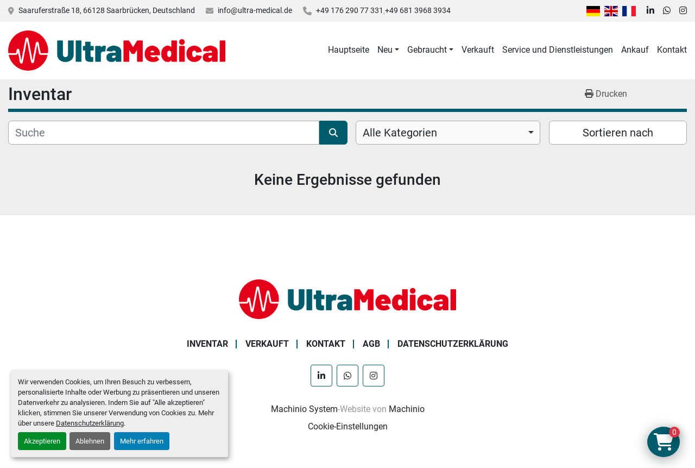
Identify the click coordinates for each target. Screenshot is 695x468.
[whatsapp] (667, 10)
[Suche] (163, 133)
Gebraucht (427, 50)
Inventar (207, 344)
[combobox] (448, 133)
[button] (388, 50)
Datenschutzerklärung (90, 423)
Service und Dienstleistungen (557, 50)
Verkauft (478, 50)
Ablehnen (89, 441)
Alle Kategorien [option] (400, 132)
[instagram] (683, 10)
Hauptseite (348, 50)
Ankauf (635, 50)
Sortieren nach (618, 132)
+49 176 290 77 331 (349, 10)
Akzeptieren (42, 441)
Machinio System (304, 409)
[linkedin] (650, 10)
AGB (371, 344)
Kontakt (672, 50)
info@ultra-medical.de (255, 10)
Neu (385, 50)
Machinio (407, 409)
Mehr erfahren (141, 441)
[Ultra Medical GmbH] (347, 299)
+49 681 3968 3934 (418, 10)
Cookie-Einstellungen (348, 426)
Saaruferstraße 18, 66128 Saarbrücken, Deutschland (106, 10)
